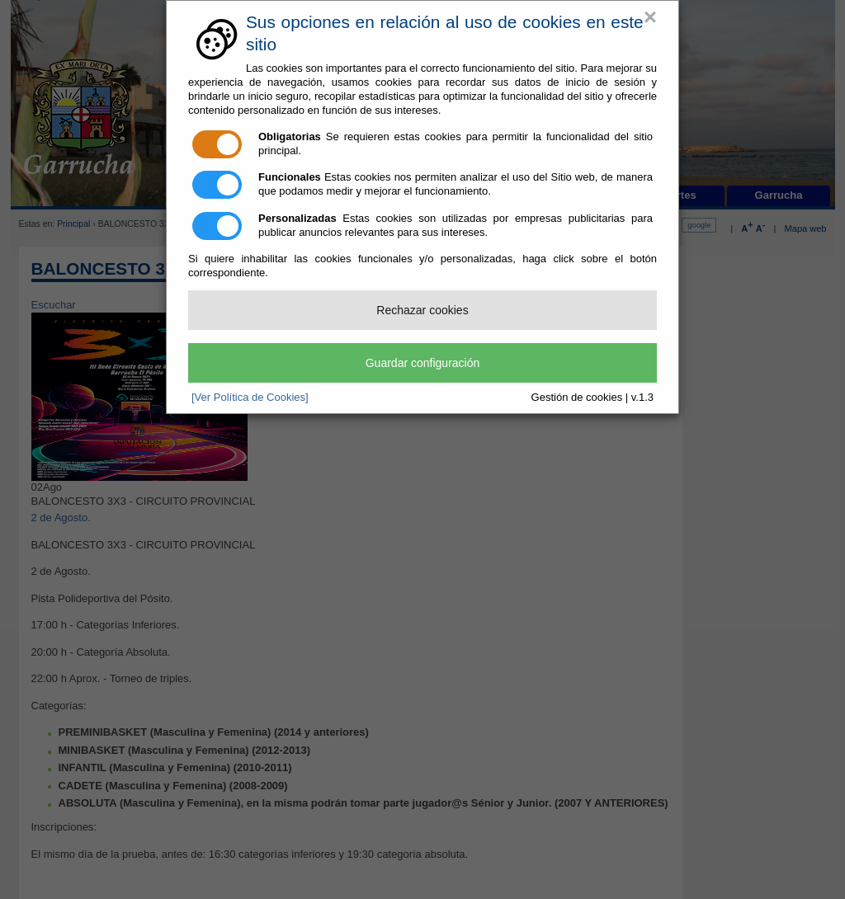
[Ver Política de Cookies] (250, 397)
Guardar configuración (423, 362)
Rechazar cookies (422, 310)
